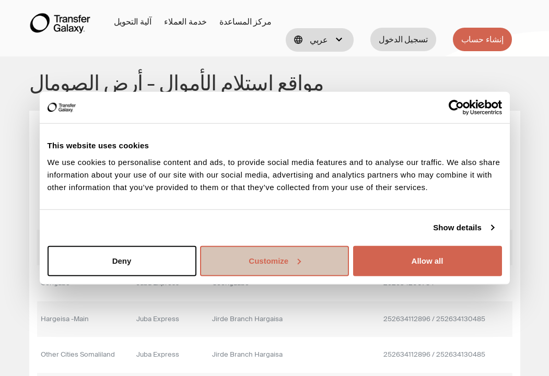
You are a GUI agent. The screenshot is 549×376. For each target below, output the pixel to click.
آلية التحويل (133, 21)
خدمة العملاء (185, 21)
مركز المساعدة (245, 21)
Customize (275, 260)
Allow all (427, 260)
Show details (457, 227)
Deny (122, 260)
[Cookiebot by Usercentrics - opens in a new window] (456, 107)
